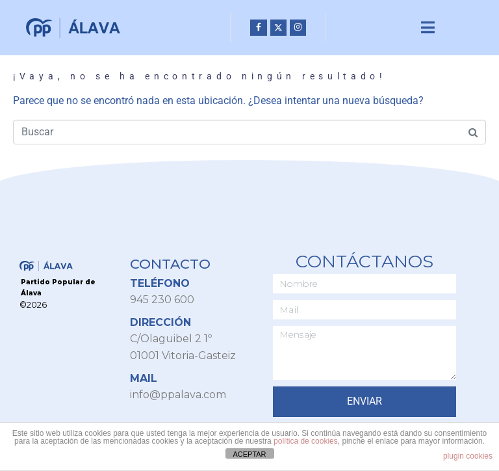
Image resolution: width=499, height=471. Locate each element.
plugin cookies (468, 456)
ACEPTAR (249, 454)
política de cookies (306, 441)
